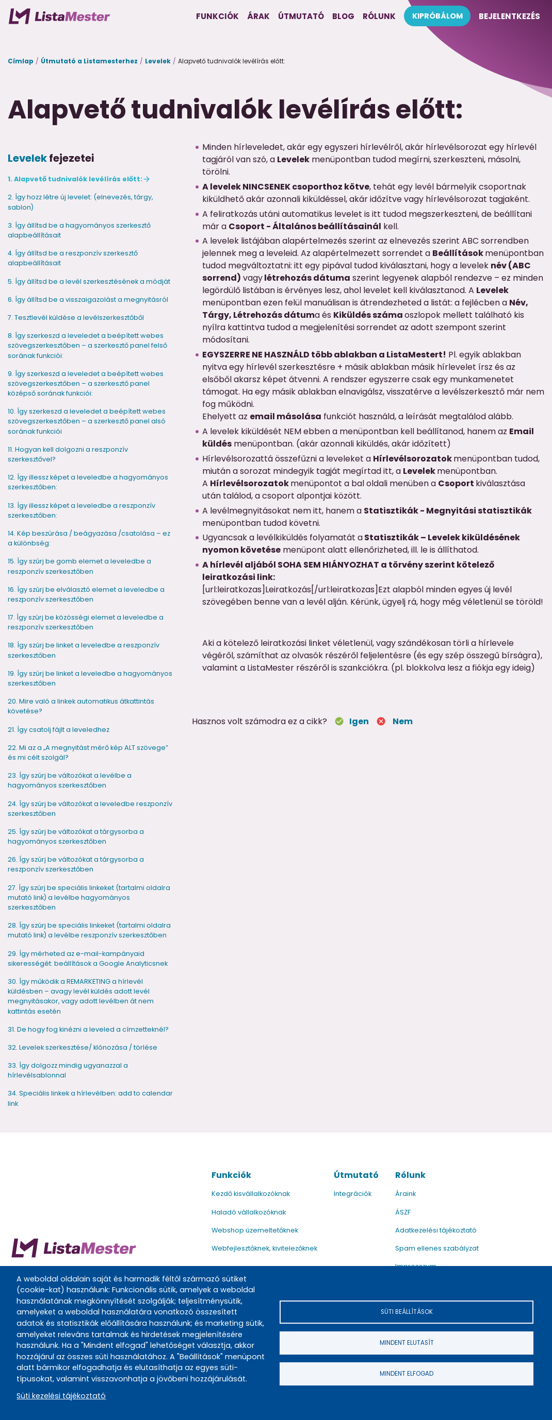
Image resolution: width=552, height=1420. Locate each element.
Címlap (21, 61)
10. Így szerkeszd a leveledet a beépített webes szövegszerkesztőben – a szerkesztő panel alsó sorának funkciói (87, 421)
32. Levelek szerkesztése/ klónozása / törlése (82, 1047)
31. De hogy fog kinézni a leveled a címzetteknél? (88, 1029)
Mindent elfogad (406, 1375)
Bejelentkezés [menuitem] (509, 16)
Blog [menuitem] (343, 16)
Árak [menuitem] (258, 16)
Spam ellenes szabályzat (437, 1248)
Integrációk (352, 1193)
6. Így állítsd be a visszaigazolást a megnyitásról (88, 299)
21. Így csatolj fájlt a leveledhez (58, 729)
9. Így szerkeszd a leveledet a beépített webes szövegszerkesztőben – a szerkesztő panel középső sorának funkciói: (86, 383)
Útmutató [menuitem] (301, 16)
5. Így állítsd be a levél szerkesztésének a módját (89, 281)
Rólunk (410, 1175)
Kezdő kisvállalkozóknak (251, 1193)
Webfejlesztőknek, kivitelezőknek (264, 1248)
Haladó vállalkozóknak (249, 1212)
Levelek (158, 61)
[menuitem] (59, 16)
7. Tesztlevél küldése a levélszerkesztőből (76, 317)
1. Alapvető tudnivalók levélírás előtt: (75, 179)
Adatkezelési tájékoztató (436, 1230)
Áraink (405, 1193)
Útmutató (356, 1175)
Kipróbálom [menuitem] (437, 16)
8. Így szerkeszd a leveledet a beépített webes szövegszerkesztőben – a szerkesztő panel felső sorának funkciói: (87, 345)
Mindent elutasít (406, 1342)
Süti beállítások (406, 1310)
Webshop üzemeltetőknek (255, 1230)
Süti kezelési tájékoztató (61, 1396)
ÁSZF (403, 1212)
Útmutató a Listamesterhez (89, 61)
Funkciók (231, 1175)
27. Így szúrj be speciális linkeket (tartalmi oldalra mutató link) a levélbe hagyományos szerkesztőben (89, 897)
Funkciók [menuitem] (217, 16)
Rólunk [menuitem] (379, 16)
